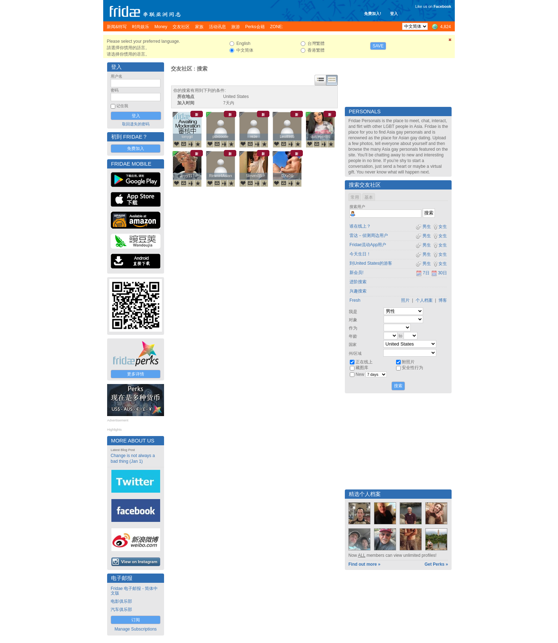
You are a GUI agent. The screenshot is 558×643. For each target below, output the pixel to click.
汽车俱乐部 (121, 609)
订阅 (135, 619)
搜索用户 (357, 206)
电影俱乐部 (121, 601)
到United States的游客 (370, 263)
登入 (394, 13)
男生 (423, 226)
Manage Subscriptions (136, 629)
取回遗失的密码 (135, 124)
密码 (115, 90)
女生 (440, 226)
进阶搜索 (358, 281)
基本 (368, 197)
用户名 (116, 76)
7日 (423, 272)
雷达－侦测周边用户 (368, 235)
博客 (442, 300)
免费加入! (372, 13)
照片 (405, 300)
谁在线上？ (360, 226)
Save (378, 45)
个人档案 (424, 300)
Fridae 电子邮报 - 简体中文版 (134, 591)
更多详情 (135, 374)
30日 (439, 272)
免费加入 (135, 148)
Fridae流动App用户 (367, 244)
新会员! (356, 272)
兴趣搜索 (358, 291)
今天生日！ (360, 254)
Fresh (354, 300)
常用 (355, 197)
